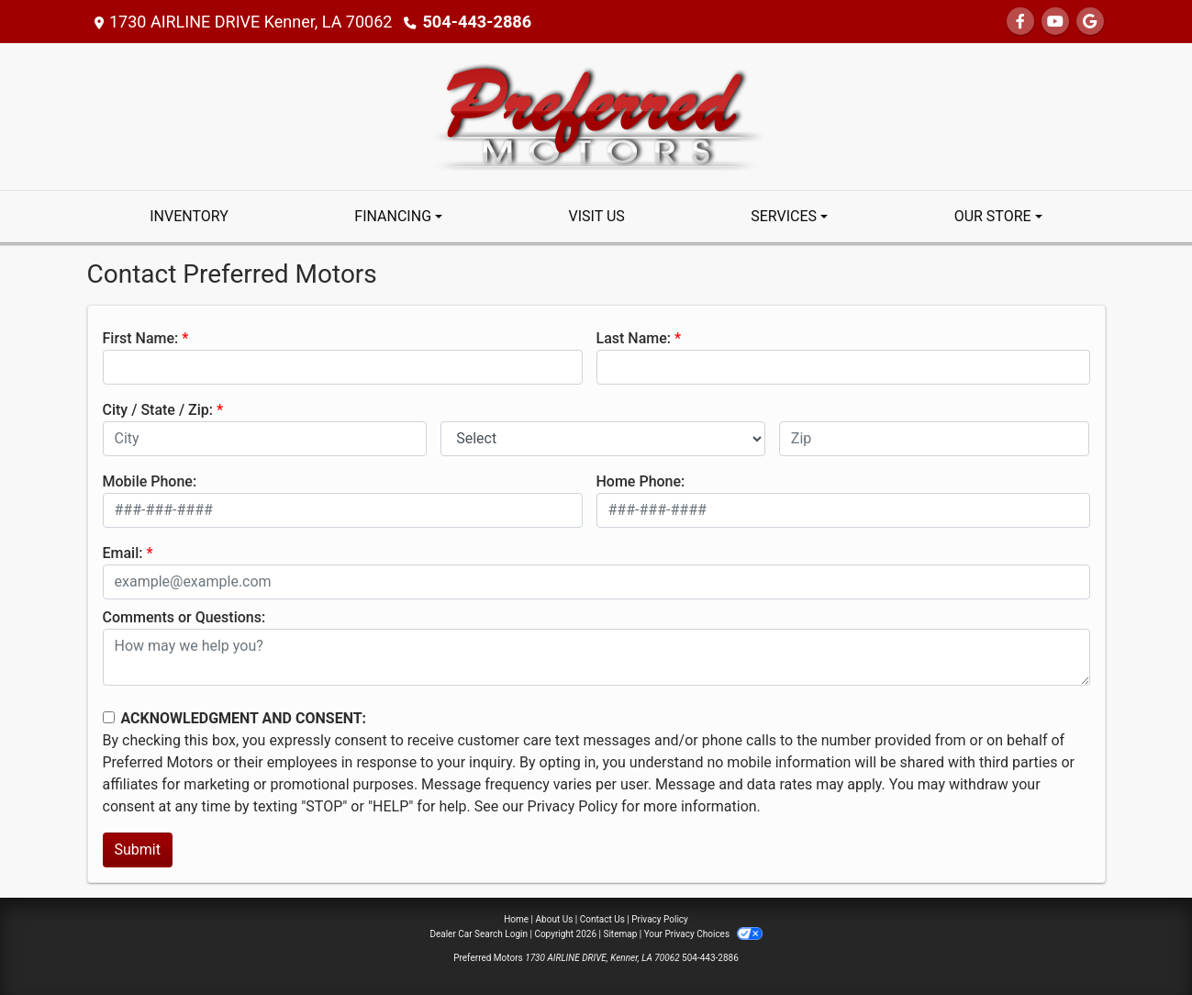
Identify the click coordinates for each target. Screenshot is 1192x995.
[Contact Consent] (109, 717)
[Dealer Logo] (596, 115)
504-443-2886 (475, 21)
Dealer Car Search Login (478, 934)
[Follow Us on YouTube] (1055, 21)
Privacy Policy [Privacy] (659, 919)
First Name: (141, 338)
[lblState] (602, 438)
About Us (555, 919)
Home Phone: (640, 481)
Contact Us (602, 919)
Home (516, 919)
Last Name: (634, 338)
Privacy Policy (573, 806)
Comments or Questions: (184, 617)
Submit (138, 849)
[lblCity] (265, 438)
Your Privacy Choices (703, 934)
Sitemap (620, 934)
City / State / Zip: (158, 410)
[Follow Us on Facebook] (1020, 21)
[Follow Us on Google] (1090, 21)
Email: (123, 553)
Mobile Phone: (150, 481)
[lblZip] (934, 438)
